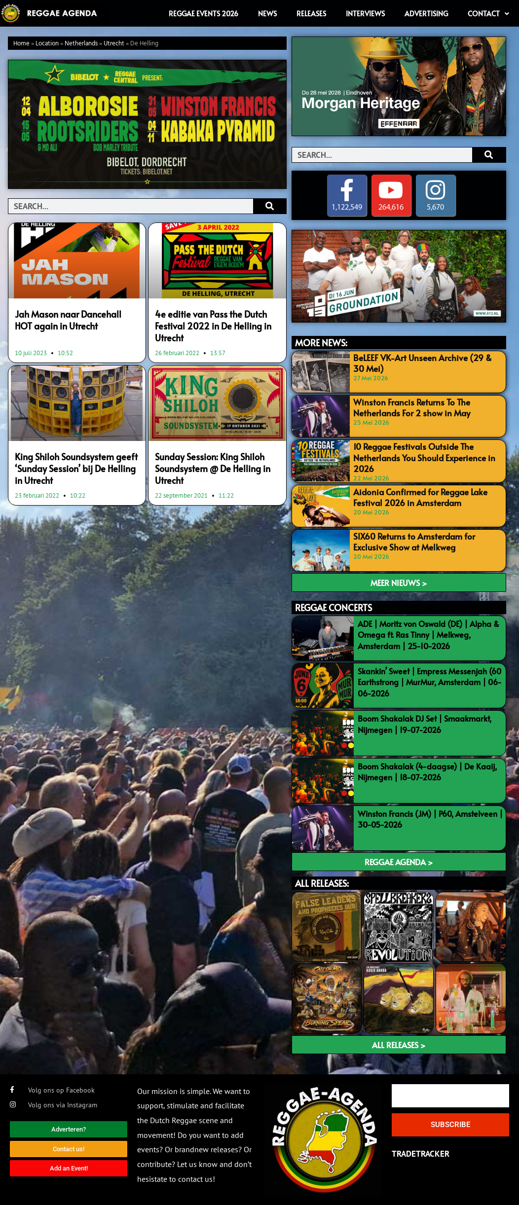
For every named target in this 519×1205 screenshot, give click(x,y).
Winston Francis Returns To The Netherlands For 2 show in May (407, 406)
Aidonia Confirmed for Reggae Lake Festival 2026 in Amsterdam (417, 495)
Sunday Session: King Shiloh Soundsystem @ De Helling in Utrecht (210, 464)
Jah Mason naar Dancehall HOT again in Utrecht (75, 319)
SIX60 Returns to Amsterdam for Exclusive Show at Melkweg (427, 539)
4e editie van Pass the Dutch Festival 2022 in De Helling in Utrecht (211, 324)
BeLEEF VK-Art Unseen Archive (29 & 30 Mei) (423, 362)
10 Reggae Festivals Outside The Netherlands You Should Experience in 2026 (419, 456)
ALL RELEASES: (322, 882)
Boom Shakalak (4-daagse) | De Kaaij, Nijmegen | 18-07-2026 (427, 770)
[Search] (269, 206)
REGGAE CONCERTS (333, 606)
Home (21, 43)
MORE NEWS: (321, 342)
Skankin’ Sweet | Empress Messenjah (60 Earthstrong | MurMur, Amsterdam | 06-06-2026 (430, 681)
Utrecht (114, 43)
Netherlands (81, 43)
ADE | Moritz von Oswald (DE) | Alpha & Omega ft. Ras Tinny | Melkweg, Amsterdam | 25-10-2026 (428, 633)
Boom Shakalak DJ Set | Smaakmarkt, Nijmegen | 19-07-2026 (424, 723)
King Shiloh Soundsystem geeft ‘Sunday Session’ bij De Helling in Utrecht (73, 464)
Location (47, 43)
